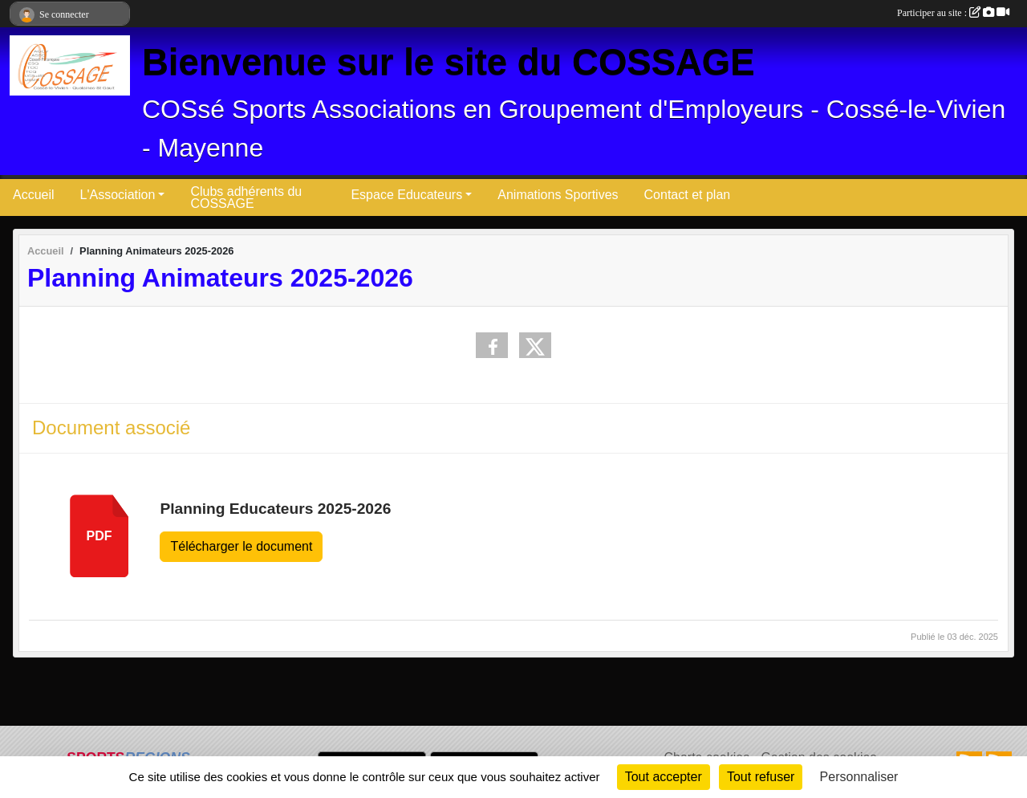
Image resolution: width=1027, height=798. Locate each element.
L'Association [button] (118, 195)
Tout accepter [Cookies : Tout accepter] (663, 777)
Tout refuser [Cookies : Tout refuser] (760, 777)
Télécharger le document (241, 546)
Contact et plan (687, 195)
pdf (99, 536)
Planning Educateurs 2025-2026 (275, 508)
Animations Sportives (557, 195)
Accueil (34, 195)
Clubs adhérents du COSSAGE (246, 197)
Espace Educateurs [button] (406, 195)
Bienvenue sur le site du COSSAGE (448, 62)
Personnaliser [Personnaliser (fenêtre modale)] (859, 777)
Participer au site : (953, 12)
